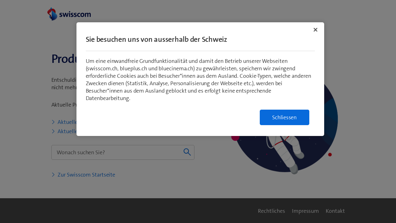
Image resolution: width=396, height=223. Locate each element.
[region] (200, 79)
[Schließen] (315, 30)
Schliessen (284, 117)
